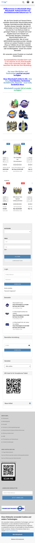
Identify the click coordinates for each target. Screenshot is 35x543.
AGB (4, 436)
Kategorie (7, 228)
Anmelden (17, 284)
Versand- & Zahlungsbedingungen (11, 427)
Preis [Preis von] (6, 238)
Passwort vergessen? (10, 291)
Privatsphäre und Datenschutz (10, 439)
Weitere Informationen (17, 539)
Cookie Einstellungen (8, 442)
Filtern (17, 256)
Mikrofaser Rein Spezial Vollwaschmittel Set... (17, 199)
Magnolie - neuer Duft (23, 83)
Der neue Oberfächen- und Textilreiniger (16, 72)
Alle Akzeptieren (17, 534)
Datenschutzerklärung (11, 530)
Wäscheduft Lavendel (12, 88)
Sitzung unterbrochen (8, 433)
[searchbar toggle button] (23, 2)
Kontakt (5, 424)
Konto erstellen (8, 288)
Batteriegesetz (6, 421)
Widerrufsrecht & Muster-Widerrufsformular (13, 430)
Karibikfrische (8, 83)
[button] (5, 160)
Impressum (5, 418)
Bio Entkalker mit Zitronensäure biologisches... (17, 159)
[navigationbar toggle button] (32, 2)
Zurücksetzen (17, 260)
